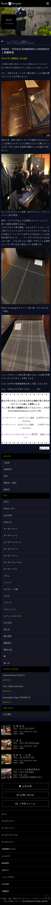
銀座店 (7, 489)
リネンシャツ (10, 609)
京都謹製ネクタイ (9, 849)
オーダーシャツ (11, 535)
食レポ (7, 663)
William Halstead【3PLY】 (14, 675)
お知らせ (8, 522)
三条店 (7, 463)
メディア (8, 603)
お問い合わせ (25, 795)
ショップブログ (12, 41)
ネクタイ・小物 (11, 589)
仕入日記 (23, 58)
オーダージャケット (13, 542)
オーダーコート (11, 529)
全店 (6, 476)
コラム (7, 576)
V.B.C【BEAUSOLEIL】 (13, 686)
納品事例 (5, 863)
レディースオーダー (13, 616)
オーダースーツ (11, 549)
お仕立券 (8, 515)
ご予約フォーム (25, 804)
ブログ (7, 596)
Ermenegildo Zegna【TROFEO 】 (17, 697)
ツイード (8, 582)
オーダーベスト (11, 569)
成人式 (7, 629)
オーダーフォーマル (13, 562)
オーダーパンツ (11, 556)
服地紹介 (8, 643)
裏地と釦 (8, 650)
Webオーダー (9, 509)
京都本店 (24, 41)
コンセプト (6, 856)
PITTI (6, 502)
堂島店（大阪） (11, 483)
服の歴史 (8, 636)
